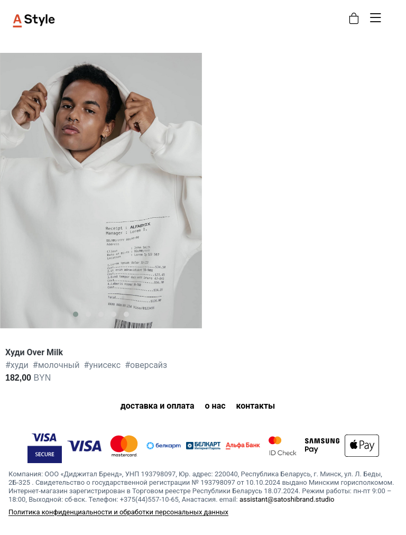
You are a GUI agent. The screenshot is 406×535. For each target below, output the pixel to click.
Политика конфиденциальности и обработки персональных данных (118, 512)
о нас (215, 406)
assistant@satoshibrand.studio (287, 499)
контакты (255, 406)
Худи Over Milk (34, 352)
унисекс (102, 365)
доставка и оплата (158, 406)
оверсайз (146, 365)
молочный (56, 365)
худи (17, 365)
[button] (75, 314)
